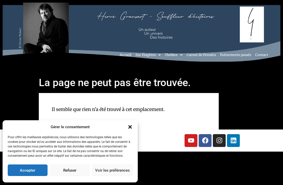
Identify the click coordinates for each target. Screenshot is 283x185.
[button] (130, 127)
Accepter (27, 170)
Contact (261, 55)
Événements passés (235, 55)
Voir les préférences (112, 170)
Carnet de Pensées (201, 55)
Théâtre (173, 55)
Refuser (69, 170)
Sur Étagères (148, 55)
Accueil (125, 55)
